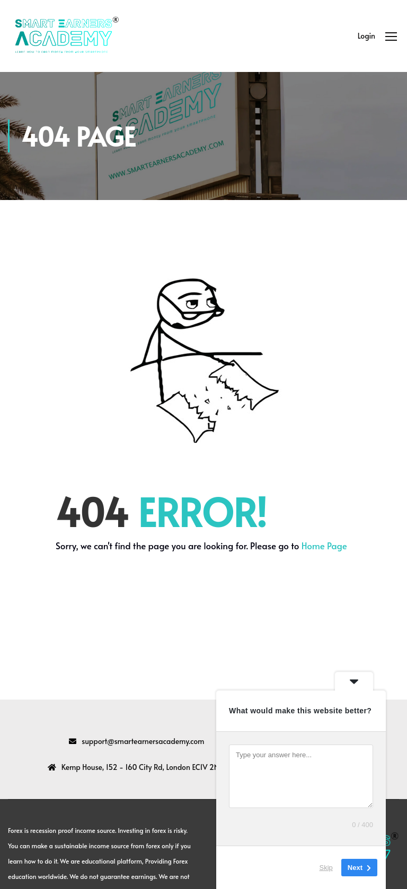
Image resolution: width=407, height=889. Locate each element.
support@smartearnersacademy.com (143, 741)
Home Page (324, 545)
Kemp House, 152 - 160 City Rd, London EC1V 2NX (142, 767)
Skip (326, 868)
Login (366, 36)
